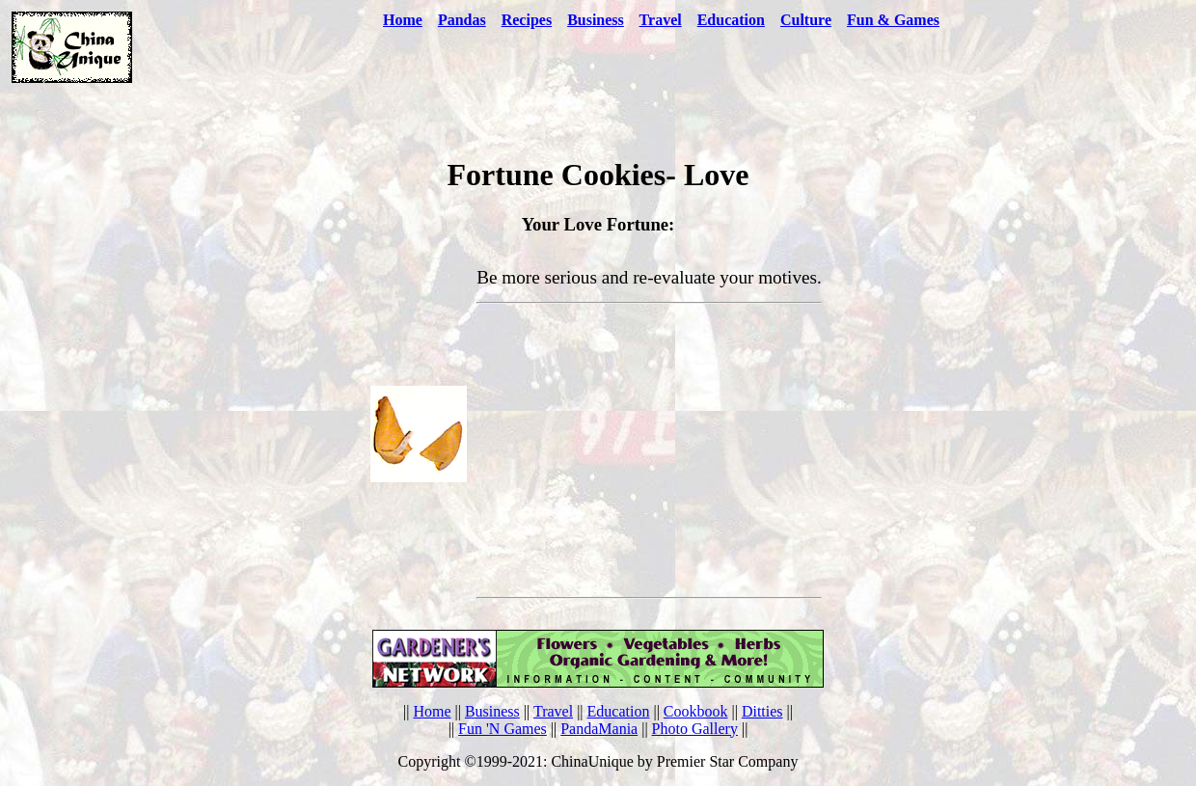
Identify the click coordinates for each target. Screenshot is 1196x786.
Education (731, 20)
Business (492, 711)
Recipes (527, 20)
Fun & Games (893, 20)
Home (402, 20)
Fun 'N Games (502, 728)
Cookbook (696, 711)
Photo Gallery (695, 728)
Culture (805, 20)
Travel (660, 20)
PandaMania (599, 728)
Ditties (762, 711)
